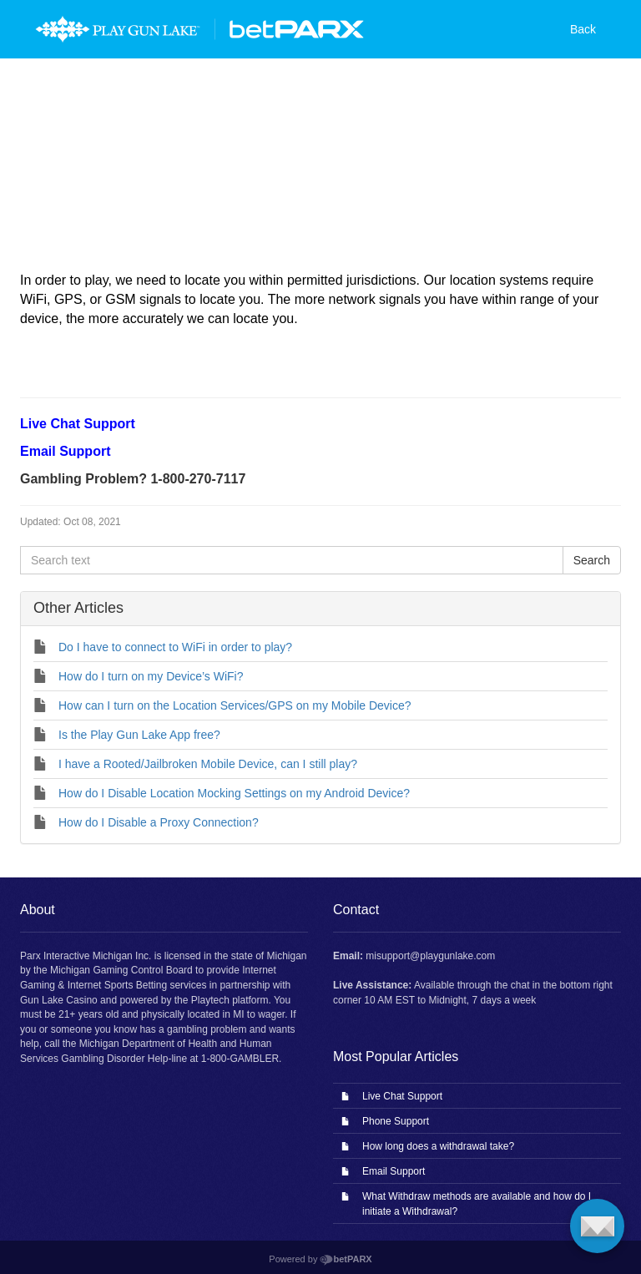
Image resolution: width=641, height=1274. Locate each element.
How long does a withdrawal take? (438, 1146)
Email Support (393, 1171)
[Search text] (291, 560)
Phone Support (395, 1121)
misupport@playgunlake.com (430, 956)
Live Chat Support (402, 1096)
